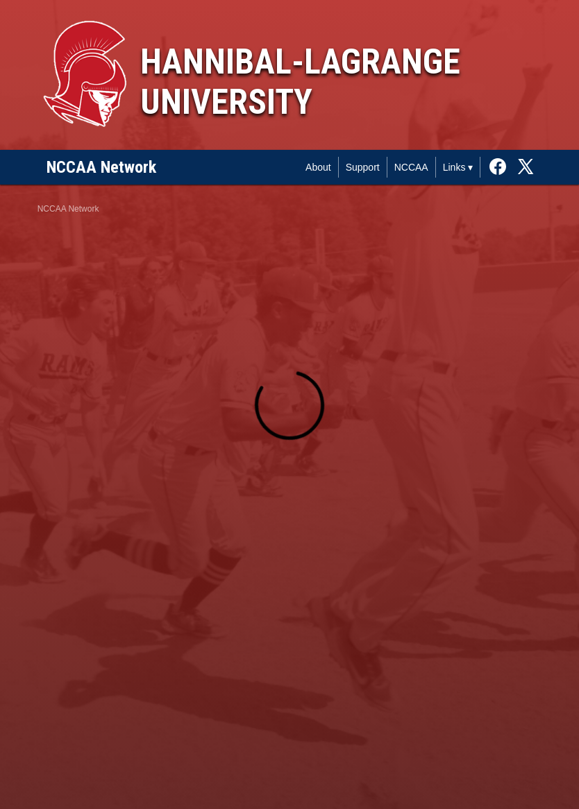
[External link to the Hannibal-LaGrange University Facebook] (501, 167)
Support (363, 167)
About (318, 167)
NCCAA (411, 167)
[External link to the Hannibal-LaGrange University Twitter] (525, 167)
